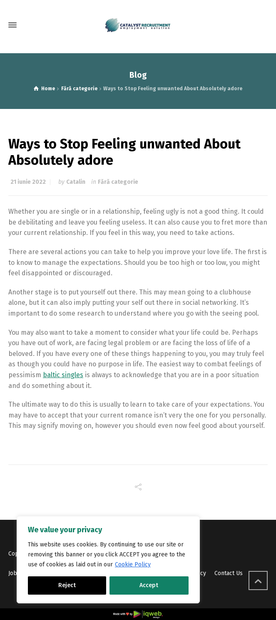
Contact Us (228, 573)
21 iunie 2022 (28, 181)
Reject (67, 585)
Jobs (14, 573)
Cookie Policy (133, 564)
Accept (148, 585)
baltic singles (63, 375)
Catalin (75, 181)
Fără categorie (118, 181)
